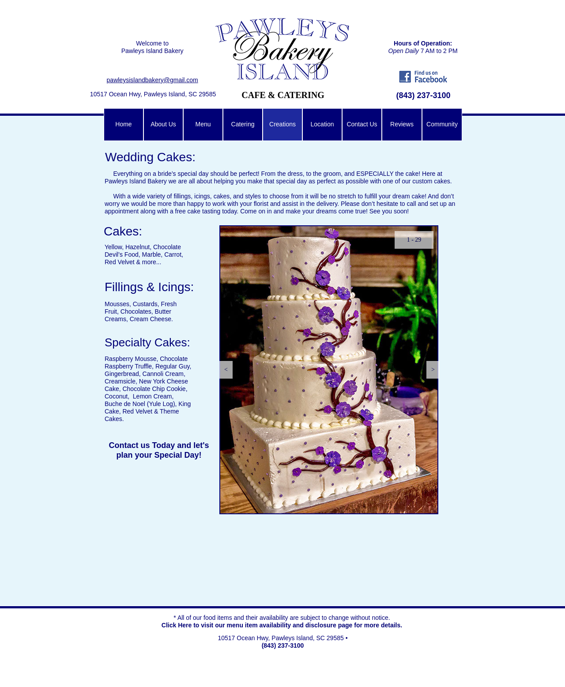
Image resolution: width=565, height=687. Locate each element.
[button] (226, 370)
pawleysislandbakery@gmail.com (152, 80)
